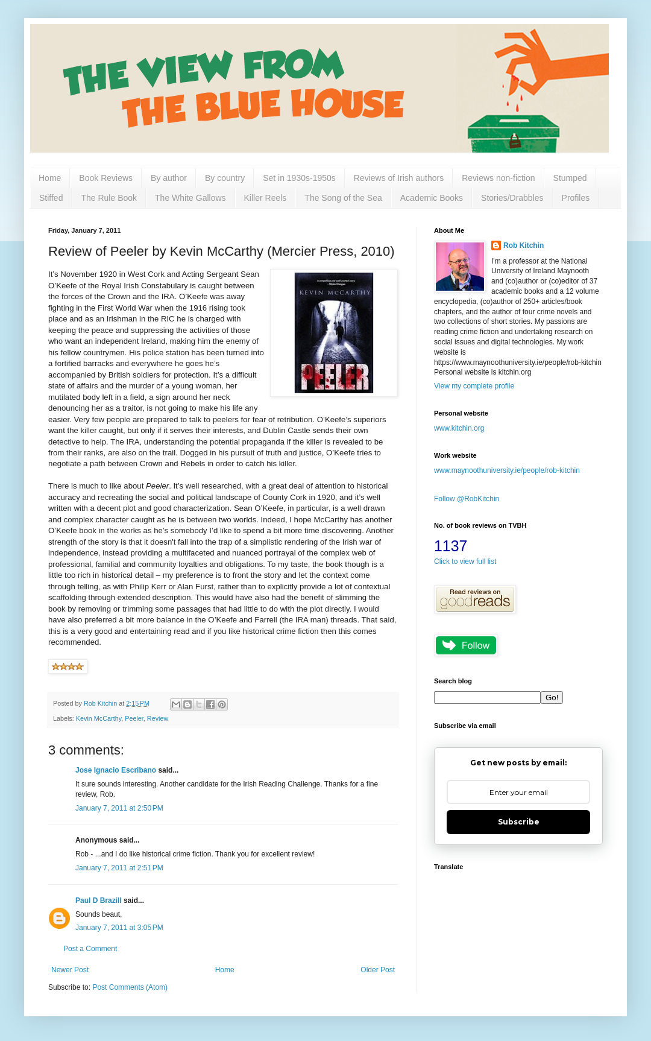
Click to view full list (465, 561)
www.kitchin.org (459, 428)
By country (225, 178)
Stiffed (51, 198)
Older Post (377, 970)
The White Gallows (190, 198)
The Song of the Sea (343, 198)
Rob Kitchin (523, 245)
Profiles (576, 198)
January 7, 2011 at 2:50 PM (119, 808)
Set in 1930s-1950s (299, 178)
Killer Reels (265, 198)
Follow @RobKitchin (466, 499)
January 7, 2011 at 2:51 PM (119, 868)
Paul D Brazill (98, 900)
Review (157, 718)
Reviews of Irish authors (399, 178)
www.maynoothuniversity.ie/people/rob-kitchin (507, 470)
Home (50, 178)
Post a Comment (90, 948)
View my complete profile (474, 386)
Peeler (134, 718)
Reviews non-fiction (498, 178)
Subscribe (518, 821)
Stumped (570, 178)
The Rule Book (109, 198)
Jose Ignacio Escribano (115, 770)
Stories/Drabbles (512, 198)
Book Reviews (106, 178)
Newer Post (70, 970)
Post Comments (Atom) (130, 987)
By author (169, 178)
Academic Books (431, 198)
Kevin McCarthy (98, 718)
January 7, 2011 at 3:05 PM (119, 927)
